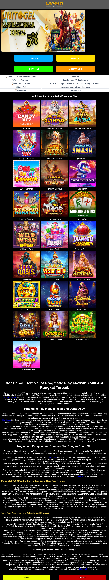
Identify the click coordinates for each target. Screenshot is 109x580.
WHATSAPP (75, 69)
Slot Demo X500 (9, 397)
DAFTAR (82, 577)
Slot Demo (6, 420)
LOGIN (26, 577)
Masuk (75, 58)
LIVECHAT (33, 69)
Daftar (33, 58)
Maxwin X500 (85, 569)
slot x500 (53, 457)
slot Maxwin (80, 476)
